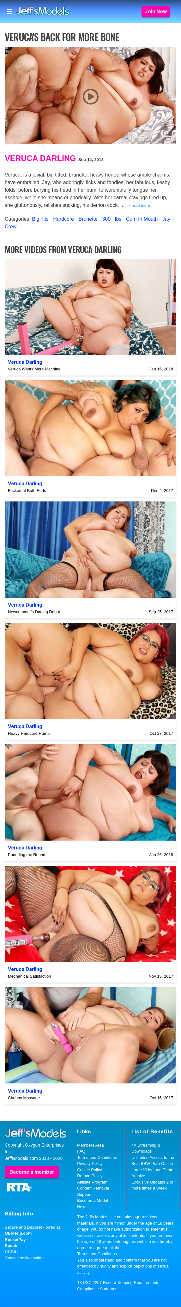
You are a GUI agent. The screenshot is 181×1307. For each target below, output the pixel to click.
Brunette (87, 219)
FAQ (81, 1151)
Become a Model (92, 1200)
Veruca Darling (40, 158)
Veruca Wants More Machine (34, 369)
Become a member (31, 1172)
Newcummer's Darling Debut (34, 611)
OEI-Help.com (18, 1233)
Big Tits (40, 219)
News (82, 1206)
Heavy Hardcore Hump (29, 733)
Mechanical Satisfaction (29, 976)
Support (84, 1194)
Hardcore (63, 219)
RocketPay (15, 1239)
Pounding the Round (26, 854)
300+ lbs (111, 219)
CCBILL (12, 1252)
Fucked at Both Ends (27, 490)
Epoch (11, 1245)
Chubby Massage (24, 1097)
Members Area (90, 1145)
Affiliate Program (92, 1182)
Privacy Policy (90, 1163)
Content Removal (93, 1188)
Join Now (156, 12)
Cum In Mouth (142, 219)
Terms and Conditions (97, 1157)
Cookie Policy (89, 1169)
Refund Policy (89, 1175)
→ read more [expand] (138, 205)
